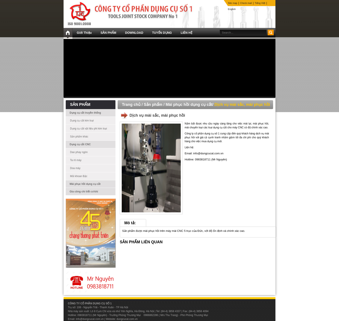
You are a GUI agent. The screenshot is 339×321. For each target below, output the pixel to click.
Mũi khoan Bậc (78, 176)
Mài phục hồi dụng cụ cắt (85, 184)
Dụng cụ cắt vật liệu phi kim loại (88, 128)
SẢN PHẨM (108, 32)
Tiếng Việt (260, 3)
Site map (232, 3)
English (232, 9)
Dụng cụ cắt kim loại (82, 120)
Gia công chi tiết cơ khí (84, 191)
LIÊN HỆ (186, 32)
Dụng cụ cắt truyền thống (85, 112)
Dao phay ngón (79, 152)
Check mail (246, 3)
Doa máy (75, 168)
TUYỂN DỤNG (162, 32)
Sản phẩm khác (79, 136)
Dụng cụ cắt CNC (80, 144)
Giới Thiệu (84, 32)
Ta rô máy (76, 160)
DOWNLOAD (134, 32)
